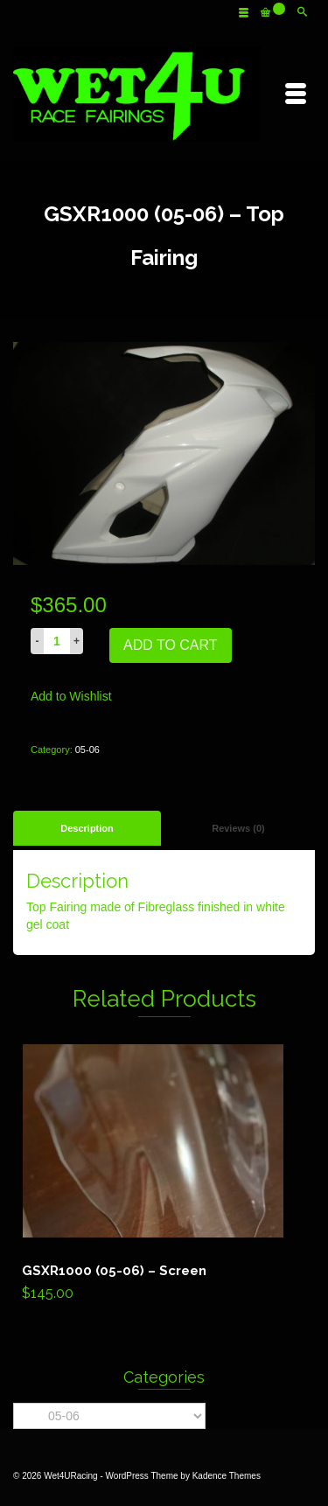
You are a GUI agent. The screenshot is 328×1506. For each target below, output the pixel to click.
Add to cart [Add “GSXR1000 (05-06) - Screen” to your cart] (164, 1176)
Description (87, 828)
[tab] (87, 828)
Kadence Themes (226, 1476)
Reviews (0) (238, 828)
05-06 (87, 749)
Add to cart (170, 645)
